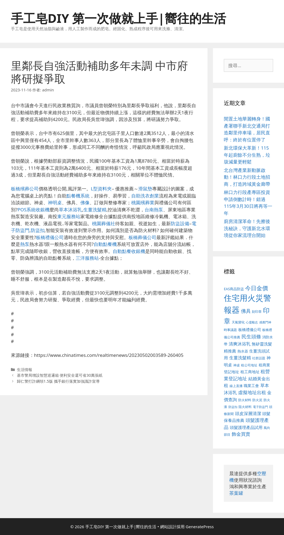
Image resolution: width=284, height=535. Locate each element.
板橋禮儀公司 (50, 237)
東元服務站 (68, 216)
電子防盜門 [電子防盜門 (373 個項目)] (260, 407)
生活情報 (24, 369)
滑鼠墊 (145, 188)
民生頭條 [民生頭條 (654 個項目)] (251, 336)
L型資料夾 (101, 188)
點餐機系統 (78, 196)
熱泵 (24, 244)
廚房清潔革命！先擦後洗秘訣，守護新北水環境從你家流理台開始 (247, 228)
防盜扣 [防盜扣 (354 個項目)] (232, 407)
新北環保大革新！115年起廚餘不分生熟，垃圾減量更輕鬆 (247, 155)
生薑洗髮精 (94, 209)
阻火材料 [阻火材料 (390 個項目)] (245, 406)
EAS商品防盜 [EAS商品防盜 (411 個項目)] (234, 289)
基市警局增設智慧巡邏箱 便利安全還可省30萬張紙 (59, 375)
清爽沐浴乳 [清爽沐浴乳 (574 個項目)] (240, 344)
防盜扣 (38, 230)
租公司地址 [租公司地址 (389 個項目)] (249, 365)
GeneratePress (200, 526)
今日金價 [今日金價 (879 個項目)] (256, 288)
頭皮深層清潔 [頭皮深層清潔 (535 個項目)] (248, 413)
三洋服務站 (87, 258)
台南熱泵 (154, 209)
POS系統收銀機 (33, 209)
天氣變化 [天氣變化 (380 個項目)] (238, 322)
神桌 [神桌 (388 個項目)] (236, 365)
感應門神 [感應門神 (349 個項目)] (265, 322)
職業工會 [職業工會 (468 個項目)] (251, 385)
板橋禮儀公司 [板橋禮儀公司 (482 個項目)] (249, 329)
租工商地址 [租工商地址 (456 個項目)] (249, 371)
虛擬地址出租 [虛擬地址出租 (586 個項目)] (252, 392)
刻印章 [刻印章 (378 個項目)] (257, 311)
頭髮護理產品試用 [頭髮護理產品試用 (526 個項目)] (246, 427)
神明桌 (55, 202)
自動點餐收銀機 (129, 251)
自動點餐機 (105, 244)
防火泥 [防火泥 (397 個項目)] (257, 400)
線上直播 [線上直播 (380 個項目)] (236, 386)
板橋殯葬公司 (25, 188)
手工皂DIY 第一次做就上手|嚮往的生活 (118, 18)
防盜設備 (180, 223)
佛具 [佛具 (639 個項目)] (246, 311)
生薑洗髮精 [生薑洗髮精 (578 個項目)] (240, 357)
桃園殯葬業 (142, 202)
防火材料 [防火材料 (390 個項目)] (244, 400)
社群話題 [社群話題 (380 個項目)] (258, 358)
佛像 (85, 202)
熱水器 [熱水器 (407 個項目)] (242, 351)
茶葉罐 (236, 493)
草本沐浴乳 (70, 209)
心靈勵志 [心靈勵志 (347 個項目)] (252, 322)
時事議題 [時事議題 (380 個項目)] (230, 329)
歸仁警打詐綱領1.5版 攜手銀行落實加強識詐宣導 (58, 381)
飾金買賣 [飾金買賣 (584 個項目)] (241, 434)
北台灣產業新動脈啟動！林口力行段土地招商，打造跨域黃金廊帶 (247, 177)
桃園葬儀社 (103, 223)
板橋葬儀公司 (142, 237)
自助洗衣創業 (145, 196)
